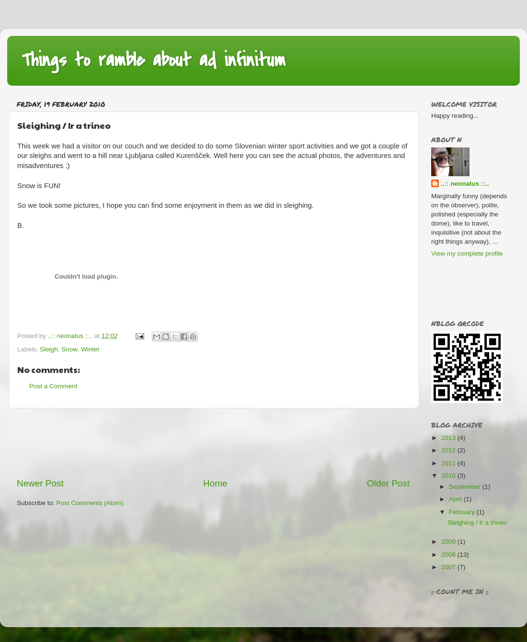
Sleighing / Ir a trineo (477, 522)
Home (215, 483)
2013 (449, 437)
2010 (449, 475)
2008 (449, 554)
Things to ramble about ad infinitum (154, 60)
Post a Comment (53, 386)
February (463, 512)
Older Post (388, 483)
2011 (449, 463)
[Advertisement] (213, 442)
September (465, 486)
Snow (69, 349)
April (456, 499)
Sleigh (49, 349)
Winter (90, 349)
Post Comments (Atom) (90, 503)
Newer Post (40, 483)
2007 (449, 567)
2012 (449, 450)
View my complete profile (467, 253)
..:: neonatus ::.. (465, 183)
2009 (449, 541)
